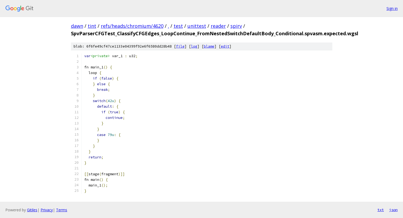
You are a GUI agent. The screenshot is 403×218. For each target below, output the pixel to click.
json (393, 209)
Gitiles (32, 209)
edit (225, 46)
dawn (77, 26)
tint (92, 26)
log (194, 46)
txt (380, 209)
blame (209, 46)
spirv (236, 26)
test (178, 26)
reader (218, 26)
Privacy (47, 209)
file (180, 46)
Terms (61, 209)
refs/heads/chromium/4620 (132, 26)
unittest (196, 26)
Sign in (392, 8)
